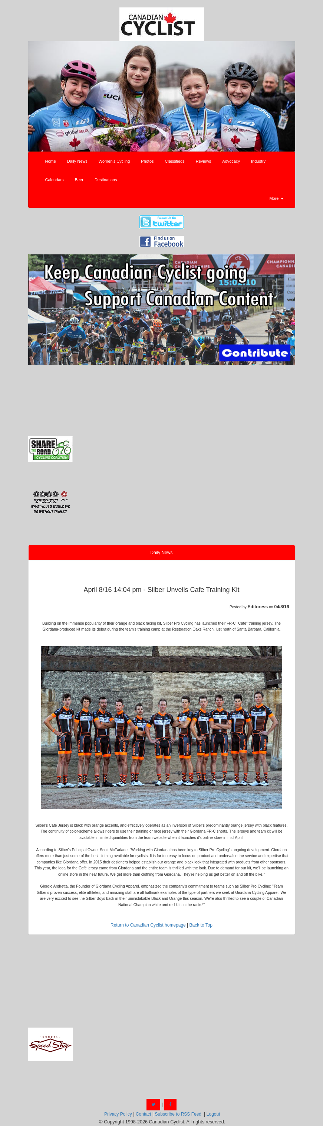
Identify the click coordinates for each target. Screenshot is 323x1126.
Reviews (203, 161)
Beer (79, 180)
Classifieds (175, 161)
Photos (147, 161)
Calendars (54, 180)
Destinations (106, 180)
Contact (143, 1114)
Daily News (77, 161)
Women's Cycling (114, 161)
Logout (213, 1114)
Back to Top (200, 925)
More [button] (276, 198)
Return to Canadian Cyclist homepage (148, 925)
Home (50, 161)
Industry (258, 161)
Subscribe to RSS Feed (178, 1114)
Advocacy (231, 161)
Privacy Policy (118, 1114)
